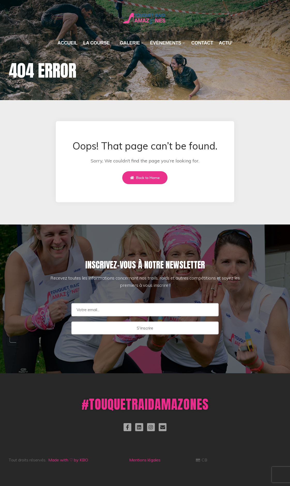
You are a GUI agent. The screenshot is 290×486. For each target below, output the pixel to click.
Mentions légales (145, 459)
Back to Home (145, 177)
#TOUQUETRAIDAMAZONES (145, 404)
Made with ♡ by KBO (68, 459)
